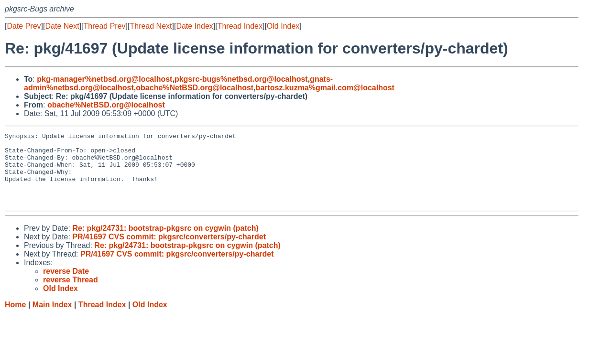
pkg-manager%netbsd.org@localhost (104, 79)
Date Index (194, 26)
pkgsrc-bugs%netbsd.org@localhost (241, 79)
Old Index (283, 26)
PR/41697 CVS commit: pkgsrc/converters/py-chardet (169, 251)
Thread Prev (105, 26)
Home (15, 319)
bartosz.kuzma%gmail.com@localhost (325, 88)
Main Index (52, 319)
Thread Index (240, 26)
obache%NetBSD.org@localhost (194, 88)
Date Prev (24, 26)
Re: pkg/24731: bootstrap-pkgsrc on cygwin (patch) (165, 242)
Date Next (62, 26)
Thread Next (151, 26)
